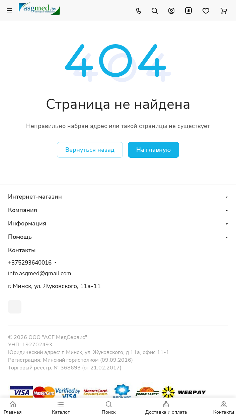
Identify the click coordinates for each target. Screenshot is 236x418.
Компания (22, 210)
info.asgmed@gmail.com (39, 273)
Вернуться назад (89, 150)
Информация (27, 223)
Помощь (20, 237)
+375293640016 (30, 263)
